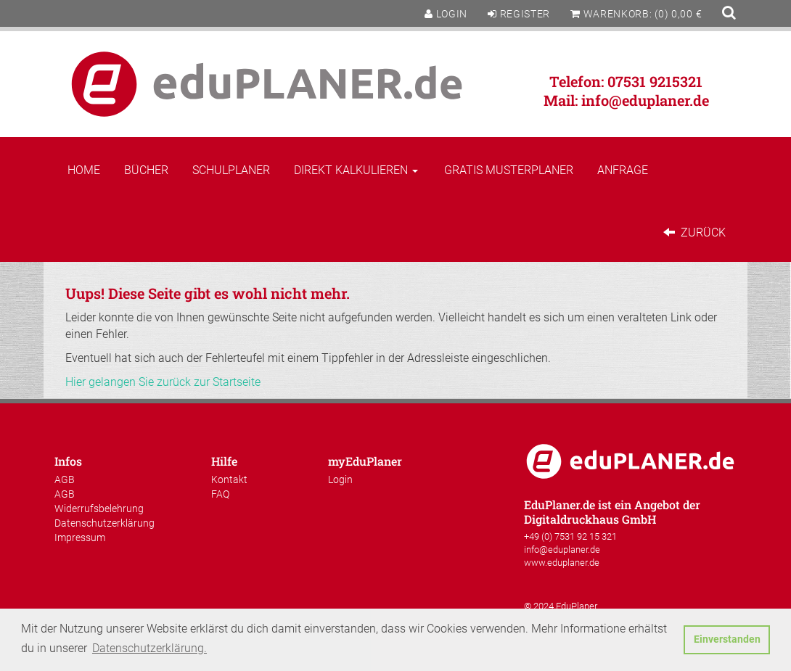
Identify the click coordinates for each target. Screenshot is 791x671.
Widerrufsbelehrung (99, 508)
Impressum (79, 537)
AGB (64, 479)
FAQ (220, 494)
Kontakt (229, 479)
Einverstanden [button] (727, 639)
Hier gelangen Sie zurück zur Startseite (163, 382)
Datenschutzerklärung (104, 523)
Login (340, 479)
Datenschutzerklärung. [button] (149, 648)
